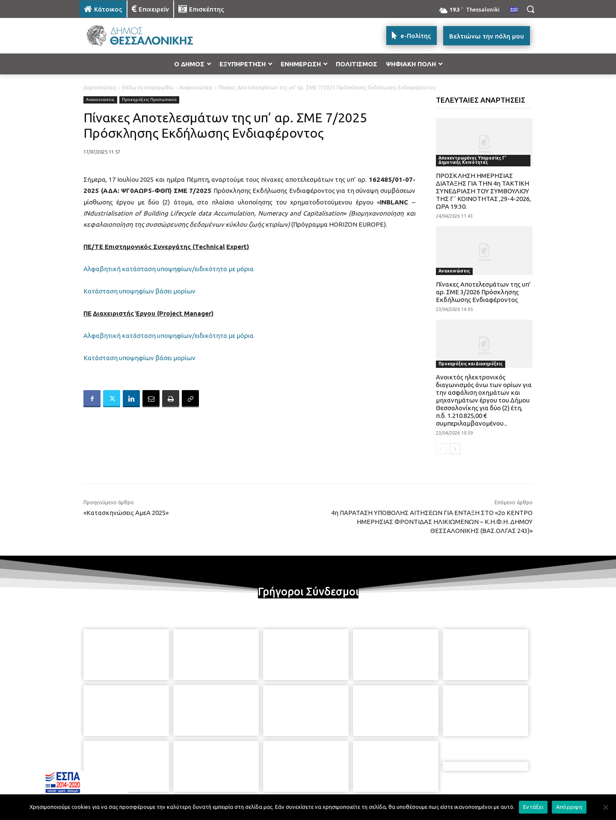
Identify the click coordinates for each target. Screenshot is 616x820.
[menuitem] (514, 10)
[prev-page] (441, 448)
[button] (530, 9)
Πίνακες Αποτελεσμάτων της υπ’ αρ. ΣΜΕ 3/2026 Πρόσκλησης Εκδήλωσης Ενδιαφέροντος (483, 292)
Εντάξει (533, 807)
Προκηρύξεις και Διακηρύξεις (470, 363)
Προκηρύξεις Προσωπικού (149, 100)
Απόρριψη (569, 807)
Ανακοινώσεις (196, 87)
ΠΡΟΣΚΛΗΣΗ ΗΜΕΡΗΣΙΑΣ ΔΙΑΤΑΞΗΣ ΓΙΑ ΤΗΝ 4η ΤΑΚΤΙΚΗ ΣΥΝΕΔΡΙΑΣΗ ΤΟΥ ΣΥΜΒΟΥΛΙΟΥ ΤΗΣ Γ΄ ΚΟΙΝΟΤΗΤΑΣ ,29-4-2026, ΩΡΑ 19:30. (483, 191)
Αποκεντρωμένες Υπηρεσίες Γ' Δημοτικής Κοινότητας (472, 160)
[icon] (367, 773)
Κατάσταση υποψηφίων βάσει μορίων (139, 291)
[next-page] (455, 448)
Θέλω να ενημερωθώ (148, 87)
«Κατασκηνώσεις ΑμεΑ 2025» (126, 512)
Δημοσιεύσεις (99, 87)
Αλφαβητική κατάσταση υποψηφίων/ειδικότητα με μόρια (168, 268)
